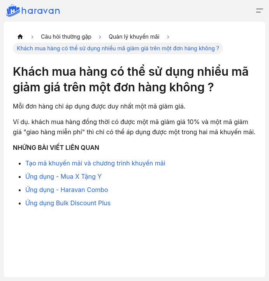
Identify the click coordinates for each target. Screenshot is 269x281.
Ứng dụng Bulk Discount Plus (68, 203)
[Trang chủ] (20, 37)
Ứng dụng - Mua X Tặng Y (63, 176)
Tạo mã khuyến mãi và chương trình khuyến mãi (95, 163)
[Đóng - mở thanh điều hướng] (259, 10)
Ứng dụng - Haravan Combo (66, 190)
